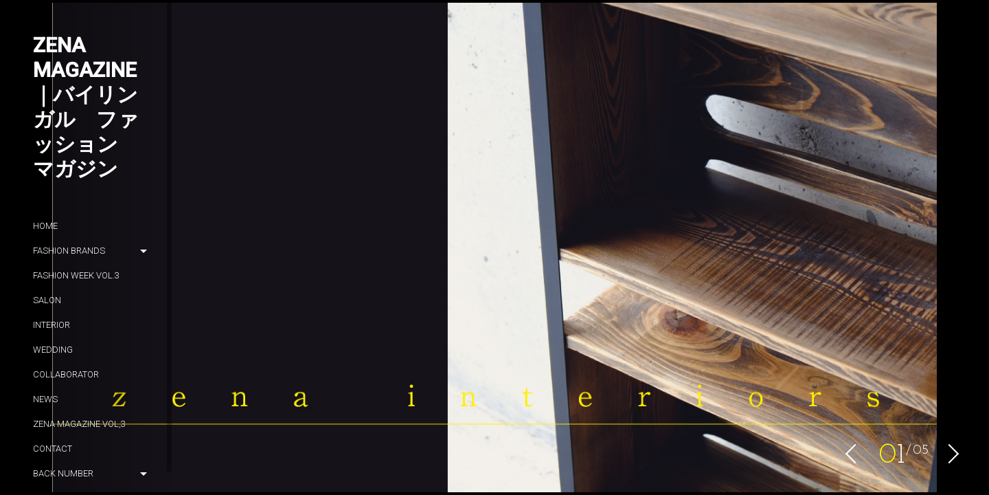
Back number (63, 473)
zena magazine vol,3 (79, 424)
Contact (52, 448)
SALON (47, 300)
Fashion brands (69, 250)
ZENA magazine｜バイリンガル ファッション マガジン (86, 107)
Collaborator (66, 374)
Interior (51, 325)
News (45, 399)
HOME (45, 226)
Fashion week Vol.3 (76, 275)
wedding (53, 349)
